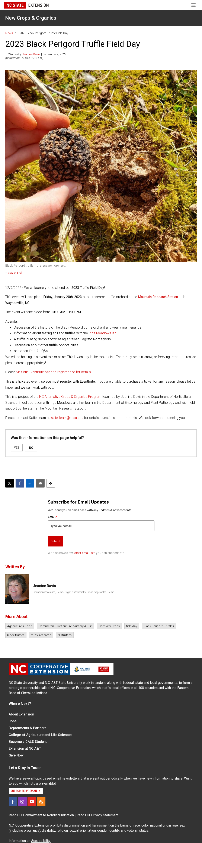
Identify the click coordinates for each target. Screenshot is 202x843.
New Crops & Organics (30, 18)
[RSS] (41, 801)
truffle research (41, 635)
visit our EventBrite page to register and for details (53, 372)
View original (15, 272)
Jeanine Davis (31, 54)
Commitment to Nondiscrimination (48, 815)
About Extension (21, 714)
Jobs (13, 721)
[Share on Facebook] (20, 483)
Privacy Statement (104, 815)
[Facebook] (13, 801)
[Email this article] (40, 483)
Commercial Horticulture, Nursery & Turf (65, 626)
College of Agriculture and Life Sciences (41, 735)
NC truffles (65, 635)
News (9, 33)
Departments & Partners (28, 728)
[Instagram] (22, 801)
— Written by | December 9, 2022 (36, 54)
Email (52, 517)
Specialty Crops (109, 626)
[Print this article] (50, 483)
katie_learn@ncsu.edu (67, 418)
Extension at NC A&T (25, 748)
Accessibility (41, 841)
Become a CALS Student (28, 742)
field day (131, 626)
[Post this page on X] (9, 483)
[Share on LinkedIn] (30, 483)
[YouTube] (32, 801)
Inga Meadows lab (102, 333)
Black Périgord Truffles (159, 626)
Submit (55, 541)
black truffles (16, 635)
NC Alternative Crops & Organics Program (70, 397)
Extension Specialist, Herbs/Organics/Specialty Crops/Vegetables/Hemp (73, 592)
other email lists (84, 553)
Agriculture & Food (19, 626)
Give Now (16, 755)
